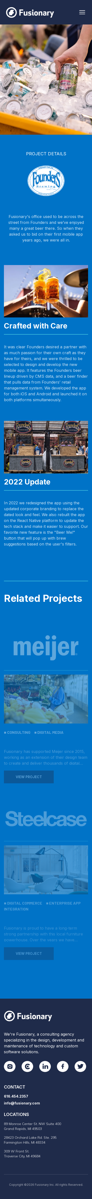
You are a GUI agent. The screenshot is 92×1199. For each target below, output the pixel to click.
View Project (29, 780)
